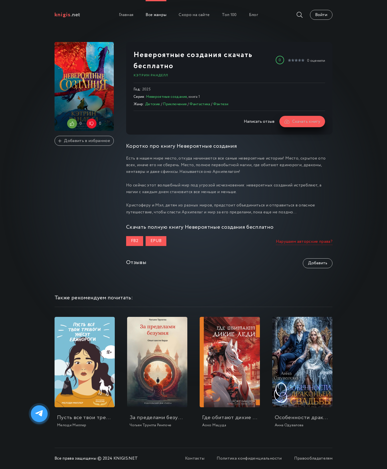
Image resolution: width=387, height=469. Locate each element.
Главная (126, 15)
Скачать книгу (302, 122)
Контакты (195, 458)
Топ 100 (229, 15)
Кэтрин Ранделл (151, 75)
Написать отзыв (259, 122)
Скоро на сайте (194, 15)
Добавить (317, 263)
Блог (253, 15)
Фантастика (200, 104)
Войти (321, 15)
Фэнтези (220, 104)
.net (67, 15)
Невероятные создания (166, 97)
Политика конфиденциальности (249, 458)
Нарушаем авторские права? (304, 242)
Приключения (175, 104)
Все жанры (156, 15)
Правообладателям (313, 458)
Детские (152, 104)
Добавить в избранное (84, 141)
